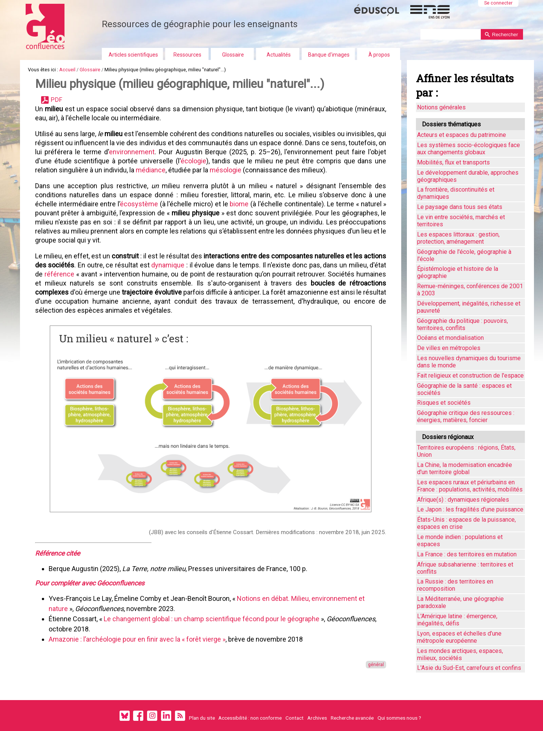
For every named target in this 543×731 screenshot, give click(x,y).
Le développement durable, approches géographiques (467, 176)
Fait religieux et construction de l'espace (470, 375)
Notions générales (441, 107)
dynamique (167, 265)
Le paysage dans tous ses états (459, 206)
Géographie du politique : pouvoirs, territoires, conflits (462, 324)
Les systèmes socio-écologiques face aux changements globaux (468, 148)
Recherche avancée (352, 717)
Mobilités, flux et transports (453, 162)
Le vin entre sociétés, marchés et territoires (461, 220)
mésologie (225, 170)
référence (59, 274)
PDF (56, 99)
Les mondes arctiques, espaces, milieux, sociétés (460, 654)
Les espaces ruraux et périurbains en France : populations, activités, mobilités (470, 486)
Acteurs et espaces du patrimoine (461, 134)
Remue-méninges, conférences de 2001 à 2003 (470, 290)
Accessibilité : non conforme (250, 717)
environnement (132, 152)
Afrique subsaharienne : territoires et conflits (465, 568)
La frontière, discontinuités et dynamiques (455, 193)
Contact (294, 717)
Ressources (187, 55)
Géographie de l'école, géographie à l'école (464, 255)
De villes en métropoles (448, 348)
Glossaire (233, 55)
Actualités (279, 55)
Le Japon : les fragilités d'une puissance (470, 509)
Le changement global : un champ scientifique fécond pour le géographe (211, 619)
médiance (151, 170)
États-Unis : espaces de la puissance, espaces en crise (466, 523)
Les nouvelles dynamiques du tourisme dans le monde (469, 362)
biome (239, 204)
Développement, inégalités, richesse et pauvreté (468, 307)
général (376, 664)
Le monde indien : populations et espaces (460, 540)
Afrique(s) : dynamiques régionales (463, 499)
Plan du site (202, 717)
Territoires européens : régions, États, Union (466, 451)
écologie (193, 161)
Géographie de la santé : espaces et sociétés (464, 389)
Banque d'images (329, 55)
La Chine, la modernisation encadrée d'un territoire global (464, 468)
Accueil (67, 69)
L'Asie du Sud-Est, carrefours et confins (469, 667)
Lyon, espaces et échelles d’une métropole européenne (459, 637)
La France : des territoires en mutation (467, 554)
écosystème (139, 204)
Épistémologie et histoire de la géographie (457, 272)
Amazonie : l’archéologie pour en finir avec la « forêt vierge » (137, 639)
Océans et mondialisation (450, 337)
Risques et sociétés (444, 402)
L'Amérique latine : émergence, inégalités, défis (457, 620)
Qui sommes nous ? (399, 717)
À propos (379, 55)
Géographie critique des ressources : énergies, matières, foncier (465, 416)
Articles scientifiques (133, 55)
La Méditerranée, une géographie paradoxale (460, 602)
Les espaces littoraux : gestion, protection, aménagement (458, 238)
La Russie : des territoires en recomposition (455, 585)
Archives (317, 717)
